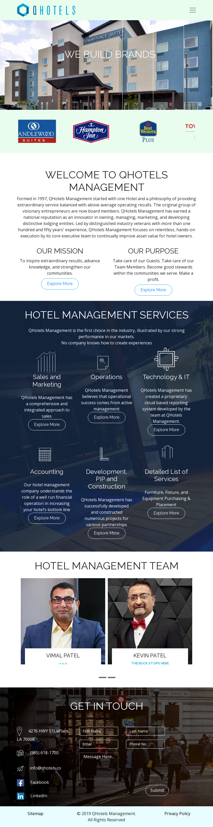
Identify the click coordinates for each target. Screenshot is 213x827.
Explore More (59, 283)
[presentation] (165, 763)
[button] (102, 677)
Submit (157, 790)
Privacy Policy (177, 813)
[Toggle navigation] (192, 10)
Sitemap (35, 813)
